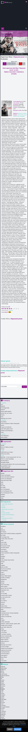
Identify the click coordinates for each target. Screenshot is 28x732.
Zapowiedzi (7, 441)
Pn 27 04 (23, 63)
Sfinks (2, 498)
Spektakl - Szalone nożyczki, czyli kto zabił (10, 623)
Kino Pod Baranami (5, 489)
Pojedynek (3, 611)
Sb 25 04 (17, 63)
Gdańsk (2, 680)
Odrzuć (10, 729)
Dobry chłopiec (4, 551)
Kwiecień (3, 409)
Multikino (3, 494)
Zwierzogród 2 (4, 655)
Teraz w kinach (8, 524)
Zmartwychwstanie (5, 651)
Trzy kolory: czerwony (6, 634)
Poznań (2, 696)
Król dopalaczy (4, 570)
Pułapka (2, 620)
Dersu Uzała (3, 542)
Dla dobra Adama (5, 547)
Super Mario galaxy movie (7, 428)
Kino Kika (3, 485)
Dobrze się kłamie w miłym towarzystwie (10, 423)
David (2, 540)
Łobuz (2, 432)
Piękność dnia (4, 606)
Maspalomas (4, 579)
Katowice (3, 686)
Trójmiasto (3, 711)
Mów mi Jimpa (4, 437)
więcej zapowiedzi (6, 467)
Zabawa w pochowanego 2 (7, 430)
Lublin (2, 690)
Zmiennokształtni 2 (5, 653)
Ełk (1, 678)
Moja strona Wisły (5, 584)
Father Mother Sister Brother (7, 560)
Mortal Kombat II (5, 460)
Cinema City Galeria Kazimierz (7, 477)
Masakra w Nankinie (5, 577)
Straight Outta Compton (6, 625)
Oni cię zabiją (4, 593)
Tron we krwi (4, 632)
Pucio (2, 416)
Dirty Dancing (4, 544)
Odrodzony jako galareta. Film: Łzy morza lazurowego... (13, 464)
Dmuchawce (3, 421)
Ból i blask (3, 535)
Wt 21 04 (4, 63)
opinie (22, 54)
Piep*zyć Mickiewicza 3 (6, 607)
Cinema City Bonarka (5, 475)
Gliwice (2, 683)
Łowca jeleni (3, 660)
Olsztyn (2, 693)
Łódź (2, 692)
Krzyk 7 (2, 572)
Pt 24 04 (14, 63)
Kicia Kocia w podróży (6, 568)
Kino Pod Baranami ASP (6, 491)
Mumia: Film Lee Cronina (6, 413)
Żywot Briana (4, 657)
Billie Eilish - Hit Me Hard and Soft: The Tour (11, 457)
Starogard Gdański (5, 707)
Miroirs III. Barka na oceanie (7, 447)
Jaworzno (3, 684)
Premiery (6, 400)
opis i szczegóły (13, 54)
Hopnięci (4, 520)
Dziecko (2, 558)
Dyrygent (3, 556)
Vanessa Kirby (20, 114)
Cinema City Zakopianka (6, 478)
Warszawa (3, 713)
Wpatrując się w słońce (6, 418)
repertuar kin (6, 54)
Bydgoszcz (3, 669)
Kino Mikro (3, 487)
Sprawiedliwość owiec (6, 466)
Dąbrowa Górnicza (5, 675)
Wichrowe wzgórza (5, 637)
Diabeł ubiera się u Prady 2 (7, 452)
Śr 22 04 (8, 63)
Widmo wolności (4, 639)
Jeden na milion (4, 567)
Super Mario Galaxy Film (7, 504)
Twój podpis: (4, 386)
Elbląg (2, 677)
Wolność (3, 643)
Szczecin (3, 708)
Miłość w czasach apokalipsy (7, 459)
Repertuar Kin (8, 471)
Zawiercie (3, 718)
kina (8, 2)
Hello (2, 563)
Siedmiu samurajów (5, 621)
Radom (2, 698)
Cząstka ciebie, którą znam (7, 538)
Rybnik (2, 701)
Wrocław (3, 715)
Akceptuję (17, 729)
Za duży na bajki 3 (5, 646)
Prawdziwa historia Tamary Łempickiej (9, 613)
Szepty (2, 629)
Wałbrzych (3, 714)
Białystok (3, 666)
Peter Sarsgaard (20, 116)
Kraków (3, 689)
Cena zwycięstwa (5, 435)
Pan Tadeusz (4, 600)
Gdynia (2, 681)
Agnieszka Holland (8, 35)
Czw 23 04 (11, 63)
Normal (2, 449)
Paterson (3, 602)
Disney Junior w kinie (5, 545)
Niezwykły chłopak (5, 462)
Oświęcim (3, 695)
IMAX (2, 482)
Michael (2, 445)
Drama (2, 425)
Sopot (2, 704)
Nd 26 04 (20, 63)
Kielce (2, 687)
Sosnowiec (3, 705)
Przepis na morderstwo (6, 427)
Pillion (2, 609)
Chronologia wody (5, 408)
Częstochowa (4, 674)
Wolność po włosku (5, 453)
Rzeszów (3, 702)
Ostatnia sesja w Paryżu (6, 595)
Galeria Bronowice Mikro (6, 480)
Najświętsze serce (5, 590)
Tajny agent (3, 630)
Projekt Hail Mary (6, 512)
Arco (2, 404)
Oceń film (11, 310)
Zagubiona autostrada (6, 650)
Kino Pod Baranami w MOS (7, 492)
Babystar (3, 406)
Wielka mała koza (5, 641)
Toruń (2, 710)
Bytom (2, 671)
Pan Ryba (3, 598)
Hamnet (3, 561)
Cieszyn (2, 672)
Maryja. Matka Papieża (6, 411)
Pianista (2, 415)
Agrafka (2, 473)
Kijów (2, 484)
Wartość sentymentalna (6, 636)
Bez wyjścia (3, 531)
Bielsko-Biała (4, 668)
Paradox (3, 496)
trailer (18, 54)
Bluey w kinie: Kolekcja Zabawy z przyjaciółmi (11, 533)
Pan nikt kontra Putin (5, 597)
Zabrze (2, 717)
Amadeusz (3, 526)
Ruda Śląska (3, 699)
